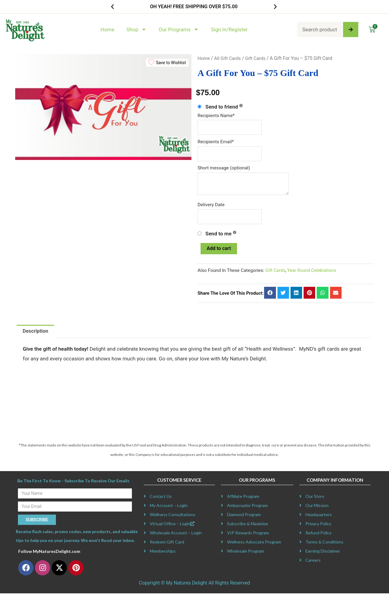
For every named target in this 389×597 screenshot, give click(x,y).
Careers (313, 564)
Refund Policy (318, 536)
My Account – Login (169, 509)
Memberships (163, 554)
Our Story (314, 500)
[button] (112, 7)
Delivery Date (211, 206)
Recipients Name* (216, 115)
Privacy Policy (318, 527)
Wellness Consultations (172, 518)
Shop (136, 29)
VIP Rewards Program (248, 536)
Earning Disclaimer (322, 554)
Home (108, 29)
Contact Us (161, 500)
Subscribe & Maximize (247, 527)
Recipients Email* (216, 142)
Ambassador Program (247, 509)
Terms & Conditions (324, 545)
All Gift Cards (228, 58)
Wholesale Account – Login (176, 536)
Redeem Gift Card (167, 545)
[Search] (350, 29)
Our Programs (179, 29)
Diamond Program (244, 518)
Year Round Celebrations (313, 273)
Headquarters (318, 518)
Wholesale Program (245, 554)
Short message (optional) (224, 169)
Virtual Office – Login (172, 527)
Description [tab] (36, 334)
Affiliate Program (243, 500)
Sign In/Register (229, 29)
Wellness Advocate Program (254, 545)
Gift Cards (257, 58)
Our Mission (317, 509)
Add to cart (219, 251)
